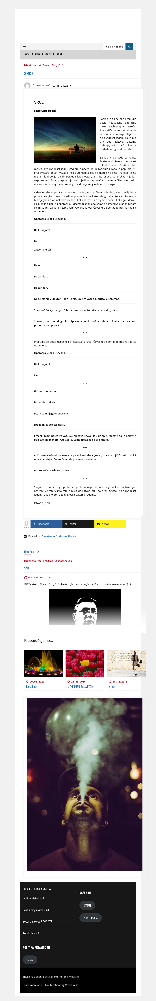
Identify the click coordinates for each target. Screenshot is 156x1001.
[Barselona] (43, 663)
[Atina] (126, 663)
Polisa (30, 960)
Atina (112, 686)
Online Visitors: (32, 898)
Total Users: (30, 933)
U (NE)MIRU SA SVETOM (80, 686)
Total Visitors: (32, 921)
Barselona (31, 686)
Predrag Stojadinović (57, 560)
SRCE (28, 73)
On (26, 567)
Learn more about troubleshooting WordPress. (51, 985)
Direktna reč (33, 65)
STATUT (87, 905)
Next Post (31, 551)
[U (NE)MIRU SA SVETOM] (85, 663)
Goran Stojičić (53, 65)
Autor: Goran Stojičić (45, 110)
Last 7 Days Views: (34, 910)
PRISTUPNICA (90, 918)
